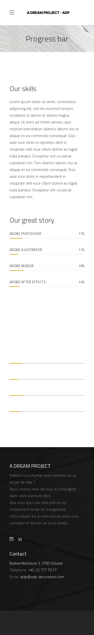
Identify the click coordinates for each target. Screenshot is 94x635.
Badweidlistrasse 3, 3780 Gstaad (36, 563)
